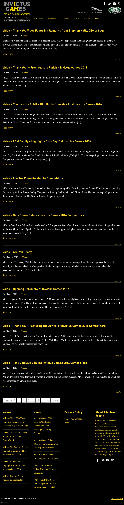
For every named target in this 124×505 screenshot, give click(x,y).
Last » (55, 400)
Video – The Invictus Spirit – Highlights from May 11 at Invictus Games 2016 (52, 104)
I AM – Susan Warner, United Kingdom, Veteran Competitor (44, 469)
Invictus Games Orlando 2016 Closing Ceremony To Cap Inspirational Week (45, 444)
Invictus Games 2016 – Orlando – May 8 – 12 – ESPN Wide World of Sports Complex (17, 12)
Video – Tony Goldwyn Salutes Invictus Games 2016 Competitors (45, 363)
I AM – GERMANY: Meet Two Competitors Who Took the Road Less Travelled (46, 484)
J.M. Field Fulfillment (4, 502)
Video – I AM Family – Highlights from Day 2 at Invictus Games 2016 (47, 141)
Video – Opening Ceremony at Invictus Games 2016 (36, 289)
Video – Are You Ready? (18, 252)
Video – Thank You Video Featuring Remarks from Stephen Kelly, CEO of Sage (54, 30)
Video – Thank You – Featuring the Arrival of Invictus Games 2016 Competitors (54, 326)
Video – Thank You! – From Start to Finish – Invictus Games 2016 (45, 67)
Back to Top (118, 60)
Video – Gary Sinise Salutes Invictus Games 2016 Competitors (43, 215)
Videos (24, 35)
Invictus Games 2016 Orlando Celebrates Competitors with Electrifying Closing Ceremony (42, 425)
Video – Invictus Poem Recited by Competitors (33, 178)
